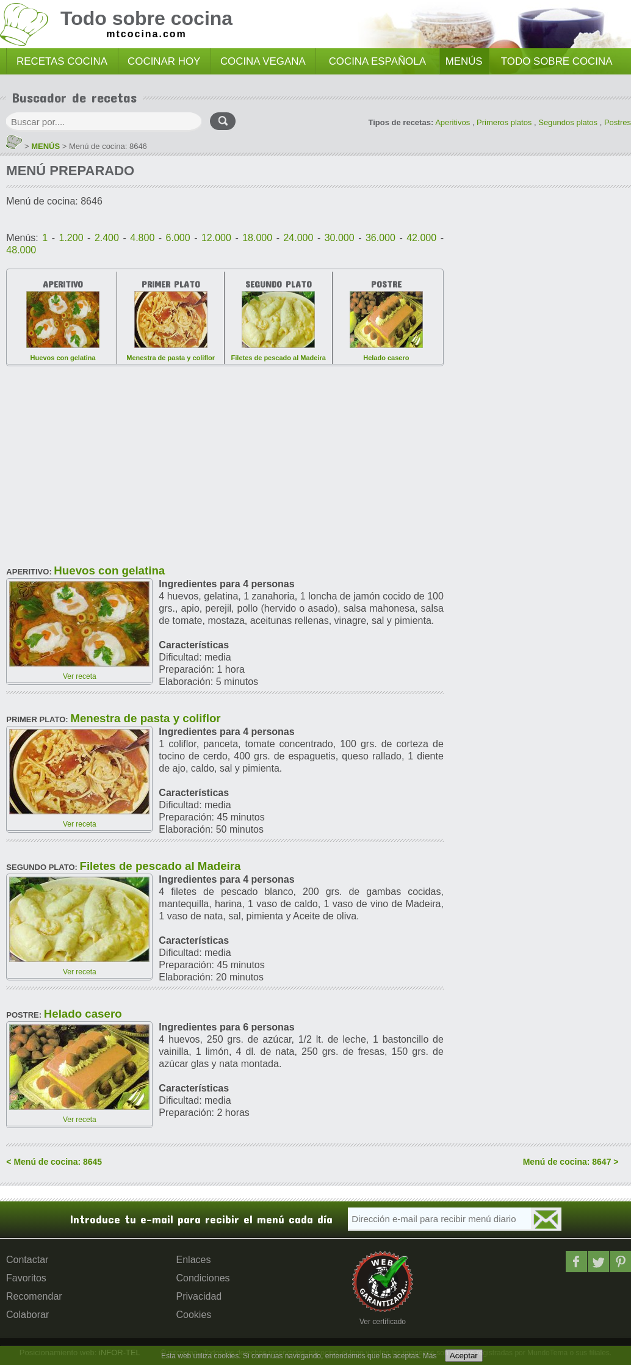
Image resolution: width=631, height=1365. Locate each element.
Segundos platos (567, 122)
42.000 (421, 238)
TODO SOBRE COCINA (557, 61)
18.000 (257, 238)
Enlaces (193, 1260)
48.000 (21, 250)
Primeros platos (504, 122)
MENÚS (464, 61)
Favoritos (26, 1278)
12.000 (216, 238)
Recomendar (34, 1296)
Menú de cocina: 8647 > (571, 1162)
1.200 (71, 238)
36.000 (380, 238)
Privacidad (199, 1296)
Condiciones (203, 1278)
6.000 (178, 238)
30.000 (340, 238)
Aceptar (464, 1355)
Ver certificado (382, 1321)
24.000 (298, 238)
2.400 (107, 238)
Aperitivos (452, 122)
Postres (617, 122)
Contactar (27, 1260)
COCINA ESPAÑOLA (377, 61)
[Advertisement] (225, 460)
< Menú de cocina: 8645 (54, 1162)
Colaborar (27, 1314)
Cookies (194, 1314)
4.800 (142, 238)
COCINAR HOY (164, 61)
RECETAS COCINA (61, 61)
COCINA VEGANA (263, 61)
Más (430, 1356)
